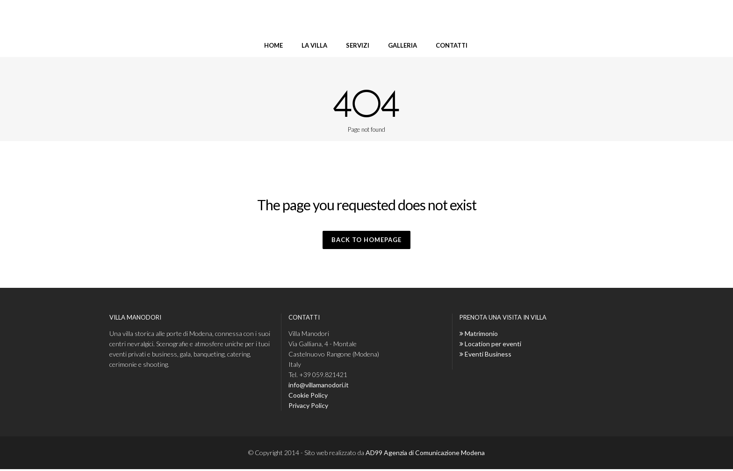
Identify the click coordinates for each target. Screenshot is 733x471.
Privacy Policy (308, 407)
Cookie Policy (308, 397)
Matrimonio (481, 335)
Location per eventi (493, 346)
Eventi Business (488, 356)
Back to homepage (366, 240)
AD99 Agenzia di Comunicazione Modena (425, 454)
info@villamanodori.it (318, 387)
